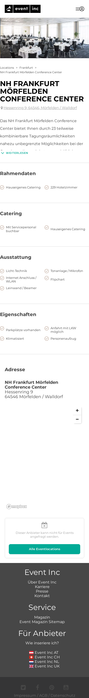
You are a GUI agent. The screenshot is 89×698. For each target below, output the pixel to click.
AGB (43, 695)
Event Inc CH (44, 657)
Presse (42, 591)
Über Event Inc (42, 582)
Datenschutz (63, 695)
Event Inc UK (44, 666)
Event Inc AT (44, 652)
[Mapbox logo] (16, 506)
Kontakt (42, 596)
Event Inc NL (44, 661)
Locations (7, 67)
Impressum (25, 695)
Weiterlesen (14, 153)
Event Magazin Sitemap (42, 622)
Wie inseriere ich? (42, 643)
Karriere (42, 586)
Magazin (42, 617)
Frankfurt (26, 67)
